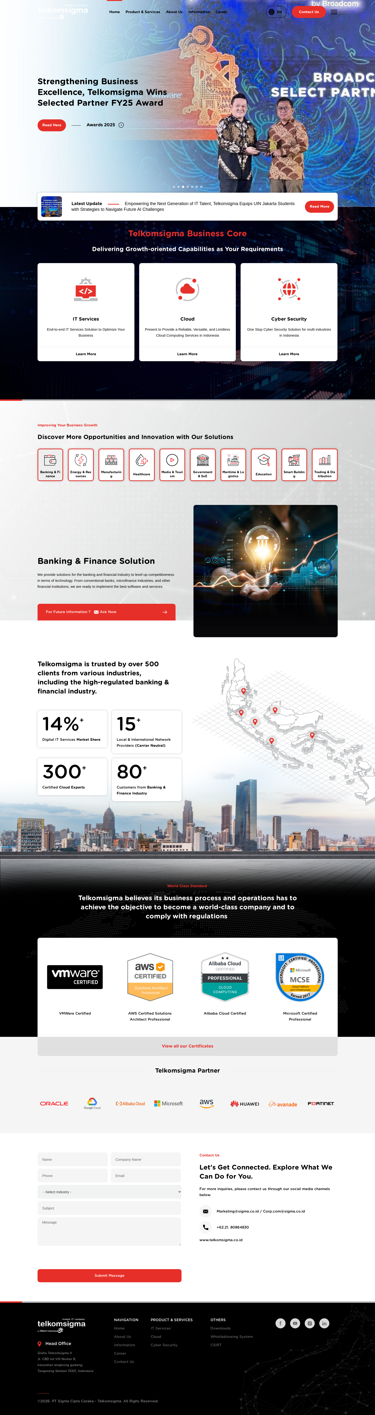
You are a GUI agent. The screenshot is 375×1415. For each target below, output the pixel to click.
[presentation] (109, 1257)
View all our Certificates (187, 1046)
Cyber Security (164, 1345)
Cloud (156, 1337)
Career (120, 1353)
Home (119, 1328)
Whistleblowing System (231, 1337)
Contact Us (124, 1362)
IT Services (161, 1328)
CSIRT (216, 1345)
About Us (122, 1337)
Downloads (220, 1328)
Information (124, 1345)
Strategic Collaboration (116, 130)
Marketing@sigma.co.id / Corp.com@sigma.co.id (261, 1211)
